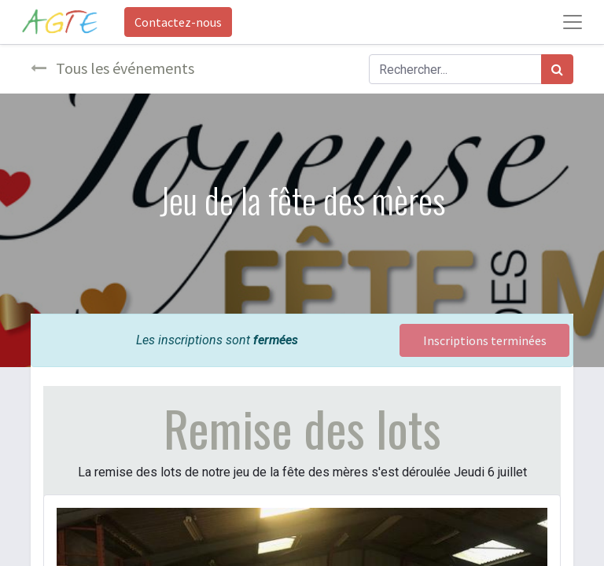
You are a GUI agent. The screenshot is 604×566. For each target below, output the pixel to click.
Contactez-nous (178, 22)
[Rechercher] (557, 69)
